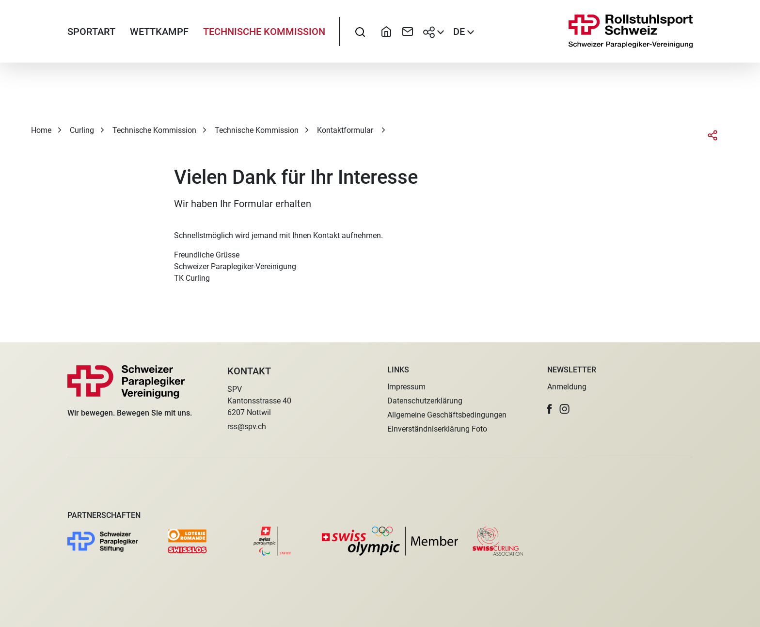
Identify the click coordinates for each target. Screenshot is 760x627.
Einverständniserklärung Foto (437, 429)
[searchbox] (360, 31)
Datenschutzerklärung (424, 400)
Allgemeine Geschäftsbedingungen (447, 414)
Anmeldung (566, 386)
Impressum (406, 386)
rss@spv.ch (246, 426)
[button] (549, 409)
